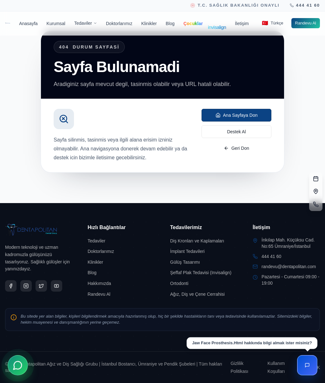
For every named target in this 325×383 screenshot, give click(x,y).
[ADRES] (315, 191)
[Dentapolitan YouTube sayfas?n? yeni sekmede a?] (56, 286)
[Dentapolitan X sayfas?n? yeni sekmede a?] (41, 286)
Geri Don (236, 148)
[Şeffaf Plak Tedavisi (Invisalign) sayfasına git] (203, 272)
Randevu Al (305, 23)
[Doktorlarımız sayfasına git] (119, 23)
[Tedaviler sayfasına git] (121, 241)
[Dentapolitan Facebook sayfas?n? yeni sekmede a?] (11, 286)
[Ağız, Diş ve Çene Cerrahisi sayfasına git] (203, 294)
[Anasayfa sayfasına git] (28, 23)
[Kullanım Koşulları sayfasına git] (284, 367)
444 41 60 (271, 256)
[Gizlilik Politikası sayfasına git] (245, 367)
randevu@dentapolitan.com (289, 266)
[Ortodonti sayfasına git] (203, 283)
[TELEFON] (315, 204)
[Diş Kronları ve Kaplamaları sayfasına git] (203, 241)
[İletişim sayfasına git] (242, 23)
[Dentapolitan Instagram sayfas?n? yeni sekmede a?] (26, 286)
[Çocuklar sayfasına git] (193, 23)
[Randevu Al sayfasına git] (305, 23)
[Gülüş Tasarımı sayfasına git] (203, 262)
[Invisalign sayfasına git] (219, 23)
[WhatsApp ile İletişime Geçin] (18, 365)
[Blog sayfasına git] (170, 23)
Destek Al (236, 131)
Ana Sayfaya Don (237, 115)
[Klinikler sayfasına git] (149, 23)
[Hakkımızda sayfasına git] (121, 283)
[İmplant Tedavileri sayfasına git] (203, 251)
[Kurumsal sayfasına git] (56, 23)
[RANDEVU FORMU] (315, 179)
